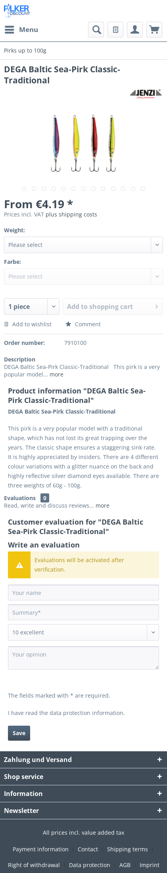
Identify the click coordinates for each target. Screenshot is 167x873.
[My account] (135, 30)
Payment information (41, 849)
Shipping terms (127, 849)
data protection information (86, 713)
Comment (83, 324)
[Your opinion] (83, 658)
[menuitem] (21, 30)
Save (19, 733)
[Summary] (83, 612)
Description (19, 359)
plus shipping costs (71, 214)
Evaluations (20, 498)
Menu (21, 28)
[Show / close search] (96, 30)
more (55, 374)
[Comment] (83, 632)
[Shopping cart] (154, 30)
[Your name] (83, 592)
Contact (88, 849)
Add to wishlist (28, 324)
